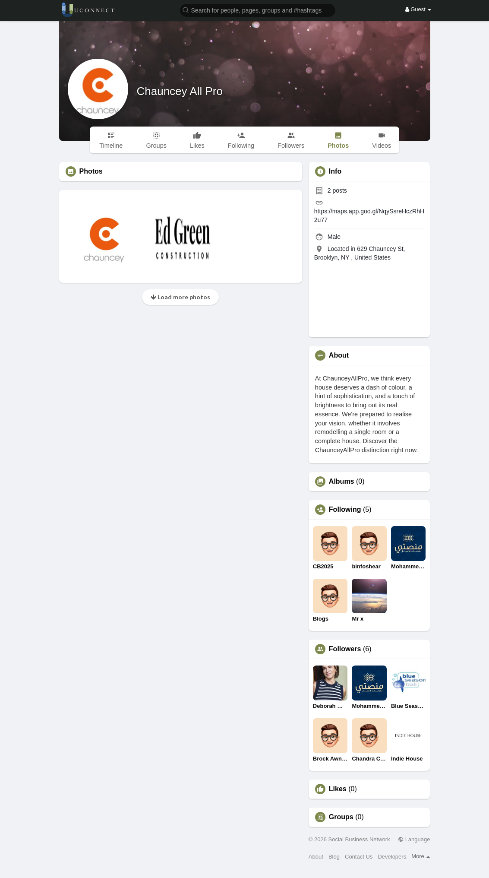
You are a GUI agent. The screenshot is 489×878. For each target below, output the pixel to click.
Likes (338, 789)
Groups (341, 817)
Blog (334, 856)
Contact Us (358, 856)
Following (345, 509)
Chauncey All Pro (180, 91)
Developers (392, 856)
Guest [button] (418, 9)
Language (414, 839)
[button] (257, 10)
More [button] (420, 856)
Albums (341, 481)
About (316, 856)
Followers (345, 649)
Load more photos (180, 297)
